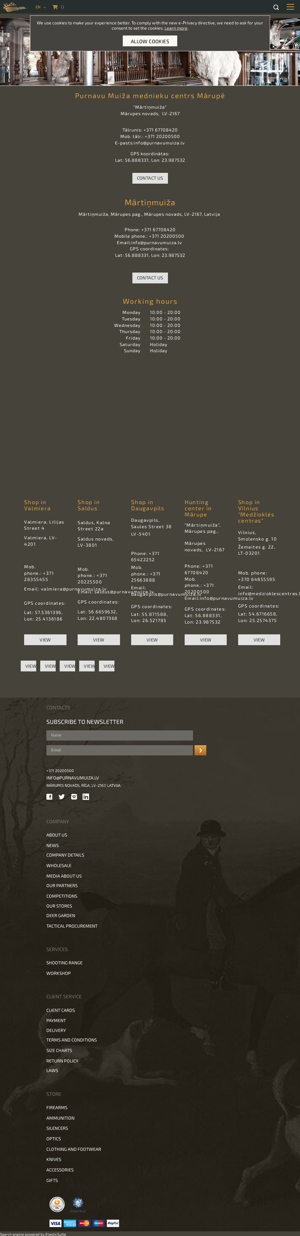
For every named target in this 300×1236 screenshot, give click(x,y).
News (52, 845)
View (45, 639)
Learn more (176, 28)
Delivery (56, 1030)
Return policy (62, 1060)
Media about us (64, 876)
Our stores (59, 905)
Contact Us (150, 178)
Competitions (61, 896)
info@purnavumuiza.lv (72, 777)
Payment (56, 1020)
